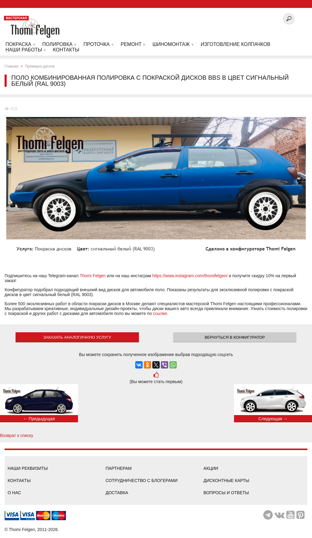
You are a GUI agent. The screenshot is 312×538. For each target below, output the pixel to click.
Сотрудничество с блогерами (141, 480)
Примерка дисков (40, 66)
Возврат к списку (16, 435)
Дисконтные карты (226, 480)
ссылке (160, 313)
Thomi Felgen (93, 275)
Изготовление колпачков (235, 44)
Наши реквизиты (28, 468)
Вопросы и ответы (226, 492)
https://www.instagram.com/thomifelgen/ (190, 275)
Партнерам (118, 468)
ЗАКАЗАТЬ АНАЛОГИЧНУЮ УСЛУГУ (77, 337)
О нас (14, 492)
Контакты (19, 480)
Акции (211, 468)
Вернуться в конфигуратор (235, 337)
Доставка (116, 492)
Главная (12, 66)
